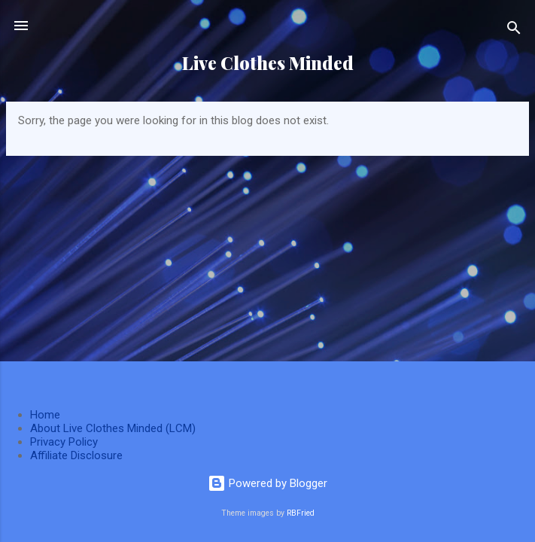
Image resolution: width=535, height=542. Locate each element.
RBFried (301, 513)
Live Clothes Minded (268, 63)
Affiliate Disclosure (76, 455)
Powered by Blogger (267, 483)
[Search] (514, 30)
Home (45, 415)
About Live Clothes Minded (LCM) (113, 428)
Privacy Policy (64, 442)
